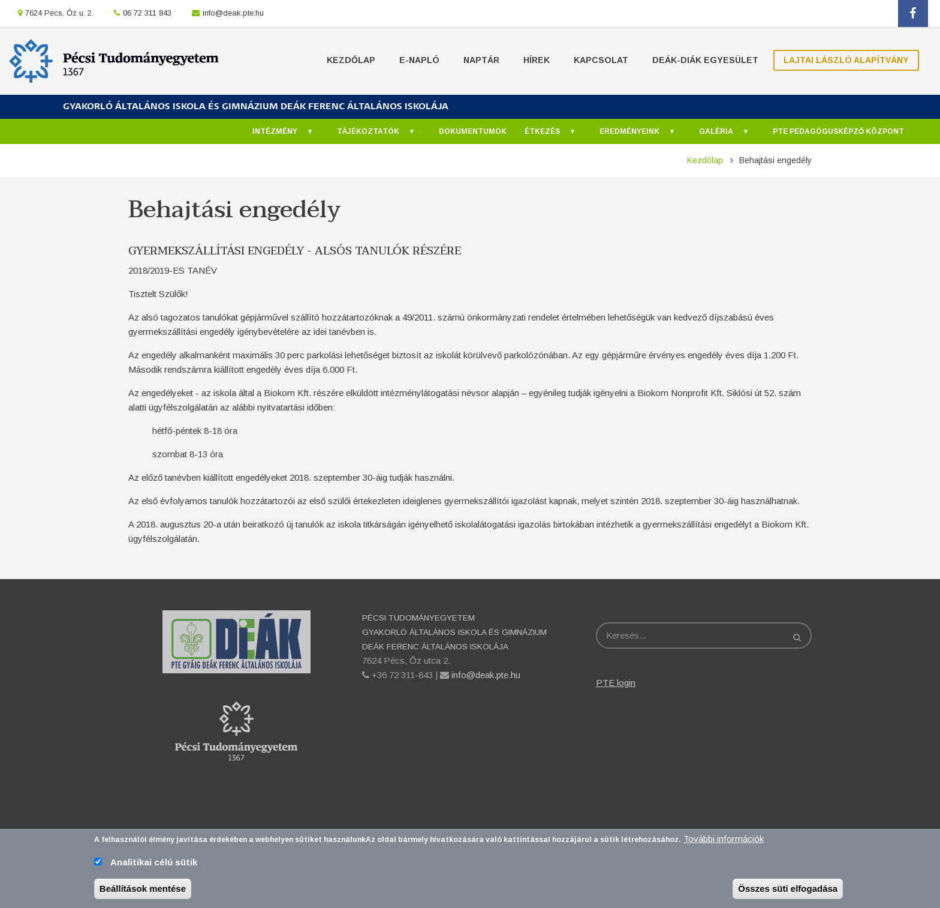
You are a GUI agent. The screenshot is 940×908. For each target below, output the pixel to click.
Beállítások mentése (143, 891)
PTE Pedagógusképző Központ (838, 131)
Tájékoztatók (370, 135)
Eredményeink (632, 135)
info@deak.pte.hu (233, 12)
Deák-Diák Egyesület (705, 60)
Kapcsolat (601, 60)
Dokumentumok (473, 131)
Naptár (481, 60)
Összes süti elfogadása (787, 891)
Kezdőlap (351, 60)
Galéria (718, 135)
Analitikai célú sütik (153, 865)
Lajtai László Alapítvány (846, 60)
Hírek (536, 60)
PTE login (615, 683)
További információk (723, 842)
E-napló (419, 60)
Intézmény (277, 135)
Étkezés (544, 135)
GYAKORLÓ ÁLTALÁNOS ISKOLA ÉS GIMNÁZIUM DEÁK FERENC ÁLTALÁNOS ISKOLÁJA (255, 106)
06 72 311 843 (147, 12)
